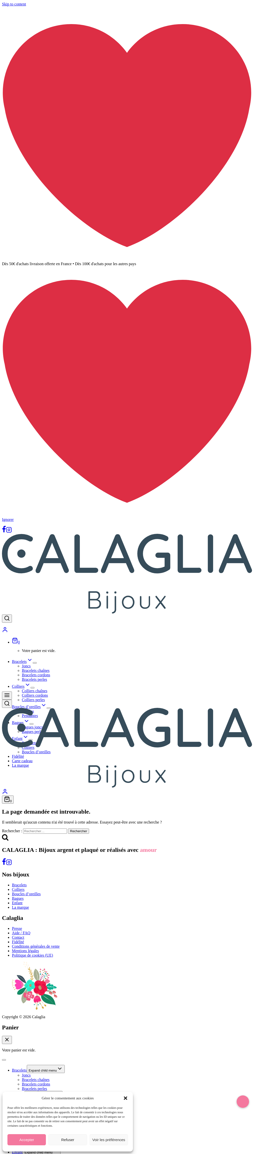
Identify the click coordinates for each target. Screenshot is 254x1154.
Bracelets (19, 885)
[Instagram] (9, 531)
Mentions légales (25, 951)
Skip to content (14, 4)
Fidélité (18, 942)
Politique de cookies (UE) (32, 955)
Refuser (67, 1140)
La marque (20, 907)
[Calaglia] (127, 612)
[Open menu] (7, 695)
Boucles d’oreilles (26, 894)
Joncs (26, 666)
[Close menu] (4, 1060)
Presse (17, 928)
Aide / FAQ (21, 933)
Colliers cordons (35, 695)
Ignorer (8, 519)
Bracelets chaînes (36, 670)
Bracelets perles (34, 679)
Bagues (18, 898)
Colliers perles (33, 700)
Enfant (17, 903)
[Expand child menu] (35, 663)
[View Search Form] (7, 618)
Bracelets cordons (36, 675)
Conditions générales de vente (36, 946)
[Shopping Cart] (16, 642)
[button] (125, 1098)
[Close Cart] (7, 1040)
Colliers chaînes (34, 691)
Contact (18, 937)
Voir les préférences (108, 1140)
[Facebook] (4, 531)
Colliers (18, 889)
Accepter (26, 1140)
